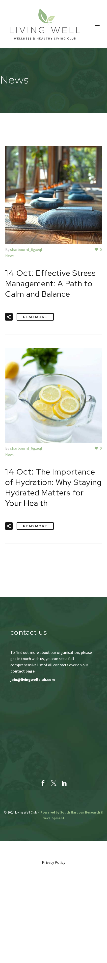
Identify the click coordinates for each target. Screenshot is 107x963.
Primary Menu (97, 24)
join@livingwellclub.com (32, 679)
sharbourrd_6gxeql (26, 249)
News (9, 255)
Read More (35, 317)
